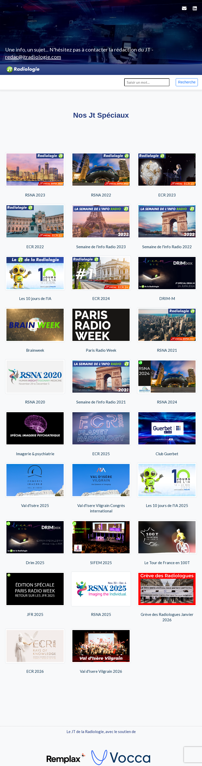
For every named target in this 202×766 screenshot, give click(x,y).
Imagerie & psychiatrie (35, 433)
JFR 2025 (35, 594)
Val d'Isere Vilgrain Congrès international (101, 488)
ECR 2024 (101, 278)
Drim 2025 (35, 542)
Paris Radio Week (101, 329)
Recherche (187, 82)
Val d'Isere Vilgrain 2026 (101, 651)
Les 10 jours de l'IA (35, 278)
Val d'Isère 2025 (35, 485)
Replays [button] (50, 82)
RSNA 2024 (167, 381)
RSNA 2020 (35, 381)
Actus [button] (11, 82)
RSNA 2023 (35, 174)
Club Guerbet (167, 433)
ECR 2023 (167, 174)
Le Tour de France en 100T (167, 542)
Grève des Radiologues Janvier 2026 (167, 597)
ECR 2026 (35, 651)
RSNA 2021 (167, 329)
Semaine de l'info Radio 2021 (101, 381)
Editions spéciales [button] (82, 82)
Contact (115, 82)
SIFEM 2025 (101, 542)
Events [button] (30, 82)
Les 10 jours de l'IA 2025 (167, 485)
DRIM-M (167, 278)
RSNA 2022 (101, 174)
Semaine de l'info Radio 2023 (101, 226)
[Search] (147, 82)
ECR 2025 (101, 433)
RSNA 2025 (101, 594)
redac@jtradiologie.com (33, 57)
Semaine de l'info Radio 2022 (167, 226)
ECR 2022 (35, 226)
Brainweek (35, 329)
